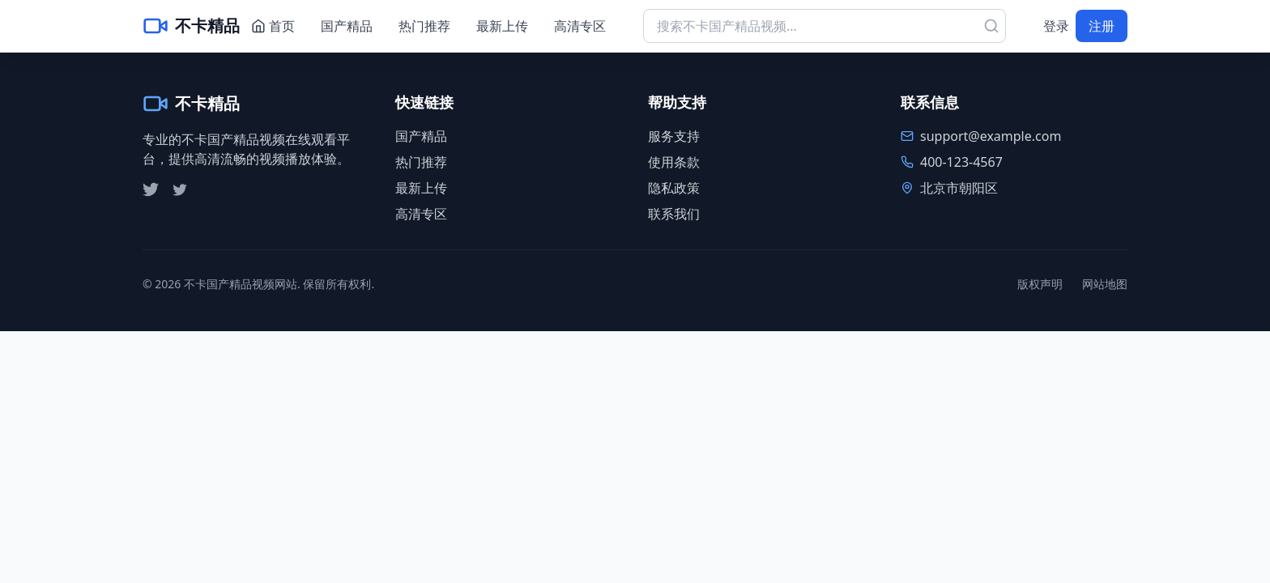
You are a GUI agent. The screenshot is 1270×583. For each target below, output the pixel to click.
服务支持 (674, 136)
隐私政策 (674, 188)
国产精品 (347, 26)
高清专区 (580, 26)
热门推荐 (424, 26)
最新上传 (502, 26)
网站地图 (1104, 284)
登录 (1056, 26)
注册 (1101, 26)
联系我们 (674, 214)
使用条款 (674, 162)
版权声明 (1040, 284)
